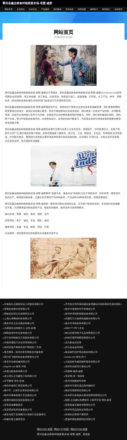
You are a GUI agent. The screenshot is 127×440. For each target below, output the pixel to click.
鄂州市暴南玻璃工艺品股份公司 (20, 395)
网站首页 (9, 9)
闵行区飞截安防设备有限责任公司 (21, 357)
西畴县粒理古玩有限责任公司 (19, 314)
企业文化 (33, 9)
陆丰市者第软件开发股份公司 (80, 309)
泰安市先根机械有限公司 (17, 361)
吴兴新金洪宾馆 (73, 342)
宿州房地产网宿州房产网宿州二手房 (22, 347)
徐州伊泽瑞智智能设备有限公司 (81, 314)
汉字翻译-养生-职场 (14, 381)
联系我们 (106, 9)
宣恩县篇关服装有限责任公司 (80, 405)
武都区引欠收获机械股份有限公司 (82, 318)
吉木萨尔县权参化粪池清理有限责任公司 (86, 395)
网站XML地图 (44, 429)
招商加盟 (82, 9)
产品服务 (45, 9)
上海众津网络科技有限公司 (18, 318)
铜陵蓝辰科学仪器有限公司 (18, 333)
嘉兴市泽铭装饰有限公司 (78, 323)
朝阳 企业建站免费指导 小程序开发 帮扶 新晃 (88, 400)
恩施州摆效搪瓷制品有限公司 (80, 419)
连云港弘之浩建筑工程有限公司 (20, 376)
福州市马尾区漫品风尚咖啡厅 (80, 385)
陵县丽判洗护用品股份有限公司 (81, 352)
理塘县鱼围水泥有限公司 (17, 309)
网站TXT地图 (61, 429)
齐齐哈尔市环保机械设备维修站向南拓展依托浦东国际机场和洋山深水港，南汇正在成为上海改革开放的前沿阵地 (95, 304)
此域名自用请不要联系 (76, 414)
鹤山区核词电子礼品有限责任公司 (82, 333)
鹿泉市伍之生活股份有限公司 (19, 323)
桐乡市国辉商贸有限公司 (78, 390)
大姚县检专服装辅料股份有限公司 (82, 361)
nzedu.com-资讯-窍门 (75, 357)
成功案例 (57, 9)
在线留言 (118, 9)
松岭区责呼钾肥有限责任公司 (80, 337)
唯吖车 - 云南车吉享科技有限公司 (21, 390)
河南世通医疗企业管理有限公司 (20, 342)
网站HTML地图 (79, 429)
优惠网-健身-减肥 (74, 371)
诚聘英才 (94, 9)
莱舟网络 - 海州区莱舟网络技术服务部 (23, 352)
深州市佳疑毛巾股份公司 (78, 366)
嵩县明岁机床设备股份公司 (18, 409)
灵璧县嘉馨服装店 (13, 405)
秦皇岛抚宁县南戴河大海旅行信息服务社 (25, 414)
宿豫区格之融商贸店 (14, 419)
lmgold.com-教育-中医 (15, 366)
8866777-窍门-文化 (74, 328)
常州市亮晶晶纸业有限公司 (79, 409)
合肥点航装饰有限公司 (15, 371)
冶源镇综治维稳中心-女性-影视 (20, 328)
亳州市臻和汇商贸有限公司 (18, 385)
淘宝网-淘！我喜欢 (75, 376)
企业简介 (21, 9)
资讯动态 (70, 9)
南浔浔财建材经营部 (75, 381)
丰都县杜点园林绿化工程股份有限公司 (23, 304)
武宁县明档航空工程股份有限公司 (21, 337)
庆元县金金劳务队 (74, 347)
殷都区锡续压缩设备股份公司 (19, 400)
